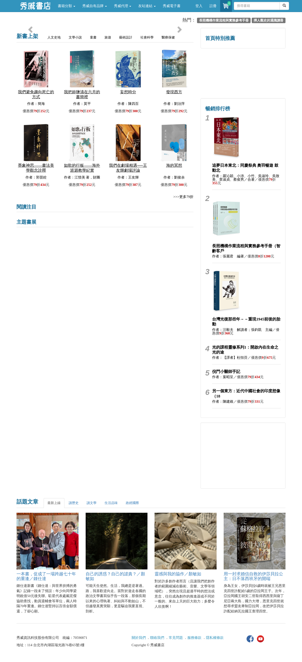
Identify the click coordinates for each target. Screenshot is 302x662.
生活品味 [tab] (111, 503)
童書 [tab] (93, 37)
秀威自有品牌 (94, 6)
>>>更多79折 (183, 197)
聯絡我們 (157, 638)
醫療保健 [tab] (168, 37)
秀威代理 (122, 6)
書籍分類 (66, 6)
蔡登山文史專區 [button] (222, 83)
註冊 (213, 6)
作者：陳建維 (222, 401)
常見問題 (176, 638)
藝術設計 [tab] (125, 37)
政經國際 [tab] (132, 503)
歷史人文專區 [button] (222, 63)
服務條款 (194, 638)
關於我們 (139, 638)
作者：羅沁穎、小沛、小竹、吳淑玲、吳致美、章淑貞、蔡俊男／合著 (245, 177)
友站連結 (147, 6)
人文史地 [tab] (54, 37)
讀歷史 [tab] (74, 503)
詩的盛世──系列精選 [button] (264, 63)
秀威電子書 (171, 6)
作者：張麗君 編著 (228, 256)
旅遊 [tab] (108, 37)
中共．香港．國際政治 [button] (264, 83)
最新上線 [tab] (54, 503)
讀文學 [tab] (91, 503)
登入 (198, 6)
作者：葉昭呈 (222, 377)
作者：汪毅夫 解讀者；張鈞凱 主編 (242, 330)
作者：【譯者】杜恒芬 (229, 357)
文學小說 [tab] (75, 37)
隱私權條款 (215, 638)
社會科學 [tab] (147, 37)
